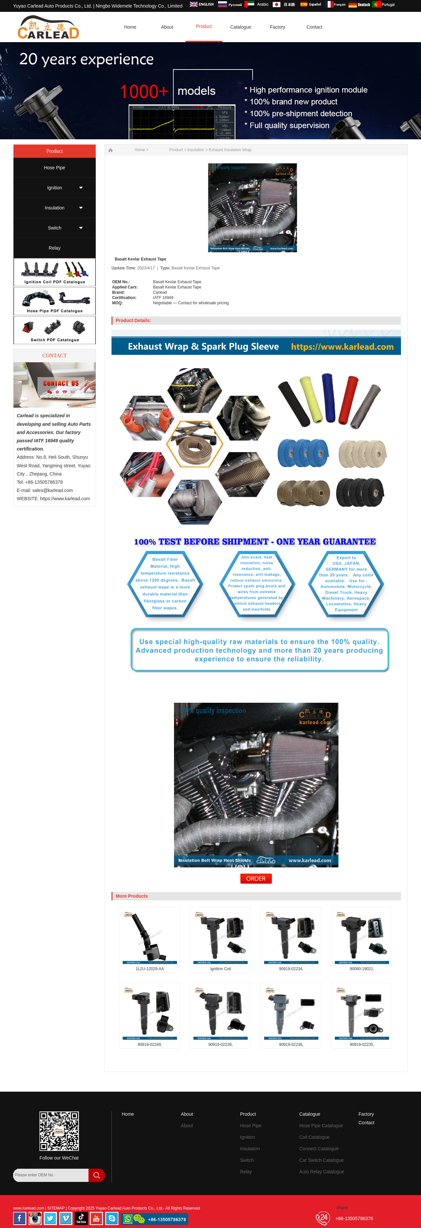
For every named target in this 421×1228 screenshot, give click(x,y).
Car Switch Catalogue (321, 1160)
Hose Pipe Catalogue (321, 1125)
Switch (54, 228)
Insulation (54, 207)
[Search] (21, 1187)
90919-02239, (220, 1044)
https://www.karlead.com (65, 498)
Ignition (54, 187)
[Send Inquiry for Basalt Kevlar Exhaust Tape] (256, 882)
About (187, 1114)
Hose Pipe (54, 167)
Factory (366, 1114)
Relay (55, 248)
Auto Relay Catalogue (321, 1171)
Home (128, 1114)
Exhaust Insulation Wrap (230, 150)
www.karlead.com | (30, 1208)
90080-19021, (362, 969)
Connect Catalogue (319, 1148)
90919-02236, (291, 1044)
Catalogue (309, 1114)
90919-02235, (362, 1044)
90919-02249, (149, 1044)
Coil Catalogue (314, 1137)
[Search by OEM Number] (51, 1175)
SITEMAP (56, 1208)
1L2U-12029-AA (150, 969)
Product (176, 150)
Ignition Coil (220, 969)
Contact (366, 1122)
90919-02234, (291, 969)
